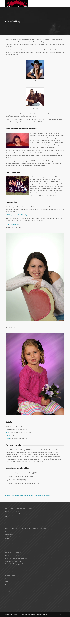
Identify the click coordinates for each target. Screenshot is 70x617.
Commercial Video (10, 594)
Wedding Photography (11, 588)
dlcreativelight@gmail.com (18, 564)
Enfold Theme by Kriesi (41, 614)
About (6, 581)
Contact (7, 600)
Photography (9, 585)
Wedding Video (9, 591)
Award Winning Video (11, 603)
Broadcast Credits (10, 597)
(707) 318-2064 (17, 561)
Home (6, 578)
